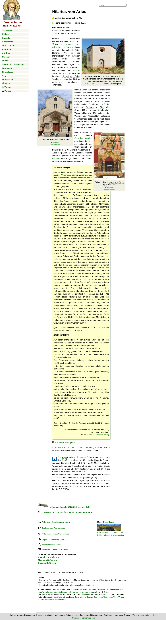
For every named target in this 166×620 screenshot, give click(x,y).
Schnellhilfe (7, 30)
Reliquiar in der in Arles (109, 186)
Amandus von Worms (48, 557)
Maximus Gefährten (47, 560)
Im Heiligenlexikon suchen (52, 545)
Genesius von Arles (83, 138)
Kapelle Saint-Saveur (94, 76)
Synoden (89, 107)
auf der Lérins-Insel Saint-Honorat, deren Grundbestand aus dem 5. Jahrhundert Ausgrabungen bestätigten (103, 80)
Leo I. (107, 122)
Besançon (82, 119)
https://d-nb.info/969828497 (48, 600)
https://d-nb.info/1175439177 (109, 597)
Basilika (76, 70)
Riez (102, 107)
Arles (62, 34)
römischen (98, 125)
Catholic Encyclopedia (65, 442)
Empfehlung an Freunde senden (54, 528)
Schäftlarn (104, 432)
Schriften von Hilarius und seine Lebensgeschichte (78, 447)
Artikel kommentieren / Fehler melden (56, 534)
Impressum (46, 549)
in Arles (55, 142)
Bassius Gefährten (47, 563)
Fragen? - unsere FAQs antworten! (55, 540)
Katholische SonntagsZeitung (98, 435)
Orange (77, 110)
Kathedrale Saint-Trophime (68, 475)
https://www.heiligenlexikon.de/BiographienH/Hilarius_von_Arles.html (64, 592)
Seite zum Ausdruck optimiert (56, 522)
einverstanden (88, 618)
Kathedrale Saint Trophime (51, 140)
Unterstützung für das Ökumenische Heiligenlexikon (65, 512)
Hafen (97, 460)
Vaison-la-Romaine (82, 113)
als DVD (86, 507)
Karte (12, 45)
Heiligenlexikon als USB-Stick (57, 507)
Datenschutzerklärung (60, 549)
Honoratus (65, 175)
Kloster (77, 47)
